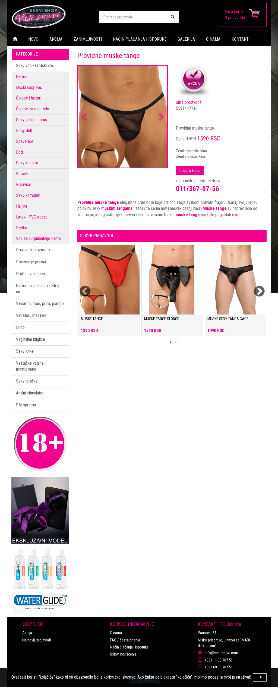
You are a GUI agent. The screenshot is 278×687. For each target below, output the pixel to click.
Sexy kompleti (28, 195)
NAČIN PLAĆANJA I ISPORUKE (139, 39)
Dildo (20, 327)
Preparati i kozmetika (34, 249)
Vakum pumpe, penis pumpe (40, 303)
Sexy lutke (25, 351)
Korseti (22, 173)
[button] (84, 117)
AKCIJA (55, 39)
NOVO (33, 39)
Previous (81, 288)
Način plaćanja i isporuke (129, 647)
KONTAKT (240, 39)
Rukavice (23, 184)
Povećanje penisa (31, 261)
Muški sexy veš (29, 87)
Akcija (27, 632)
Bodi (20, 152)
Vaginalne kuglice (30, 339)
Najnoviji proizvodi (36, 640)
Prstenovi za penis (32, 273)
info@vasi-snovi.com (221, 652)
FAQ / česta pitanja (125, 640)
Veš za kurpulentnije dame (38, 238)
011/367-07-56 (197, 189)
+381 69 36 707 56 (219, 667)
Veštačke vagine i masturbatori (31, 366)
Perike (21, 227)
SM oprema (26, 404)
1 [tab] (170, 342)
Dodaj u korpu (190, 170)
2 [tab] (176, 342)
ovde (236, 214)
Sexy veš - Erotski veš (35, 65)
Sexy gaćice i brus (31, 119)
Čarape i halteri (28, 98)
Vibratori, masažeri (32, 315)
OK (259, 677)
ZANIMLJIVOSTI (88, 39)
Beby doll (24, 130)
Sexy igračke (27, 381)
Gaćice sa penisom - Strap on (38, 288)
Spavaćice (24, 141)
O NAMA (213, 39)
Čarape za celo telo (32, 108)
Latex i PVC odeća (32, 217)
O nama (116, 632)
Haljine (21, 206)
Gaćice (21, 76)
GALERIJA (186, 39)
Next (255, 288)
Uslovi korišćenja (123, 654)
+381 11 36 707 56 (219, 660)
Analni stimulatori (30, 393)
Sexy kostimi (27, 162)
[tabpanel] (109, 293)
